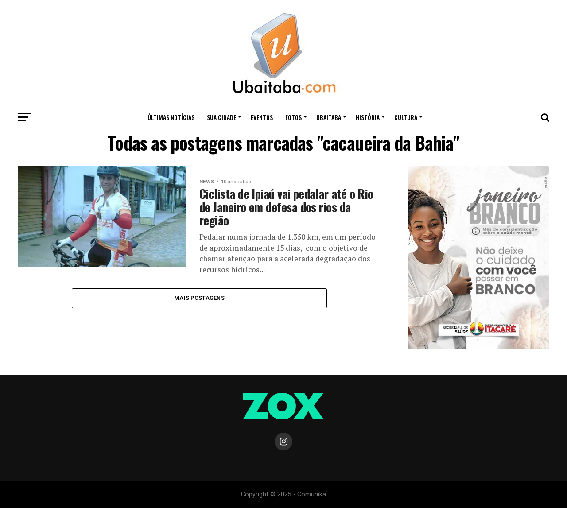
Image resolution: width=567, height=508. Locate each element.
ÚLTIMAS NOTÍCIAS (171, 117)
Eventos (262, 117)
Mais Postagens (199, 298)
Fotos (293, 117)
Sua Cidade (221, 117)
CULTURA (405, 117)
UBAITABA (328, 117)
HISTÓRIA (368, 117)
